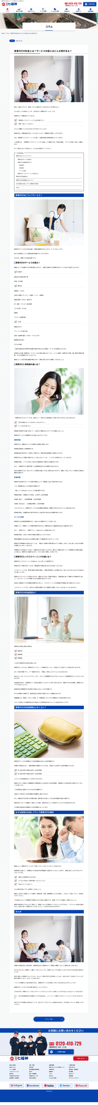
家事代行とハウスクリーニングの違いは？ (28, 173)
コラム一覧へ (49, 1019)
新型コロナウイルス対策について (56, 1067)
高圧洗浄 (31, 1067)
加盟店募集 (90, 10)
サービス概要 (43, 10)
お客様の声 (67, 10)
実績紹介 (51, 1071)
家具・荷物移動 (32, 1073)
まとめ (17, 187)
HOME (7, 10)
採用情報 (71, 1075)
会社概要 (71, 1071)
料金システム (31, 10)
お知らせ (51, 1075)
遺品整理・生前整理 (14, 1077)
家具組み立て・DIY (33, 1075)
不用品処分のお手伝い (14, 1075)
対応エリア (78, 10)
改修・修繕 (31, 1065)
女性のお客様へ (32, 1077)
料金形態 (21, 168)
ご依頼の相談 (90, 4)
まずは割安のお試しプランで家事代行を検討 (27, 183)
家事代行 (11, 1073)
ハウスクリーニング (14, 1071)
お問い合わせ (81, 1058)
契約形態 (21, 165)
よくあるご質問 (55, 10)
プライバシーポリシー (74, 1077)
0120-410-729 (73, 3)
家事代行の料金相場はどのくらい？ (25, 180)
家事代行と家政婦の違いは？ (25, 162)
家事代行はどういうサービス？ (24, 155)
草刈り (30, 1071)
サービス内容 (22, 170)
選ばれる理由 (19, 10)
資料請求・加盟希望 (73, 1069)
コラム (12, 40)
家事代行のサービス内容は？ (25, 159)
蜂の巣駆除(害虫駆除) (34, 1069)
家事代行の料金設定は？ (22, 176)
